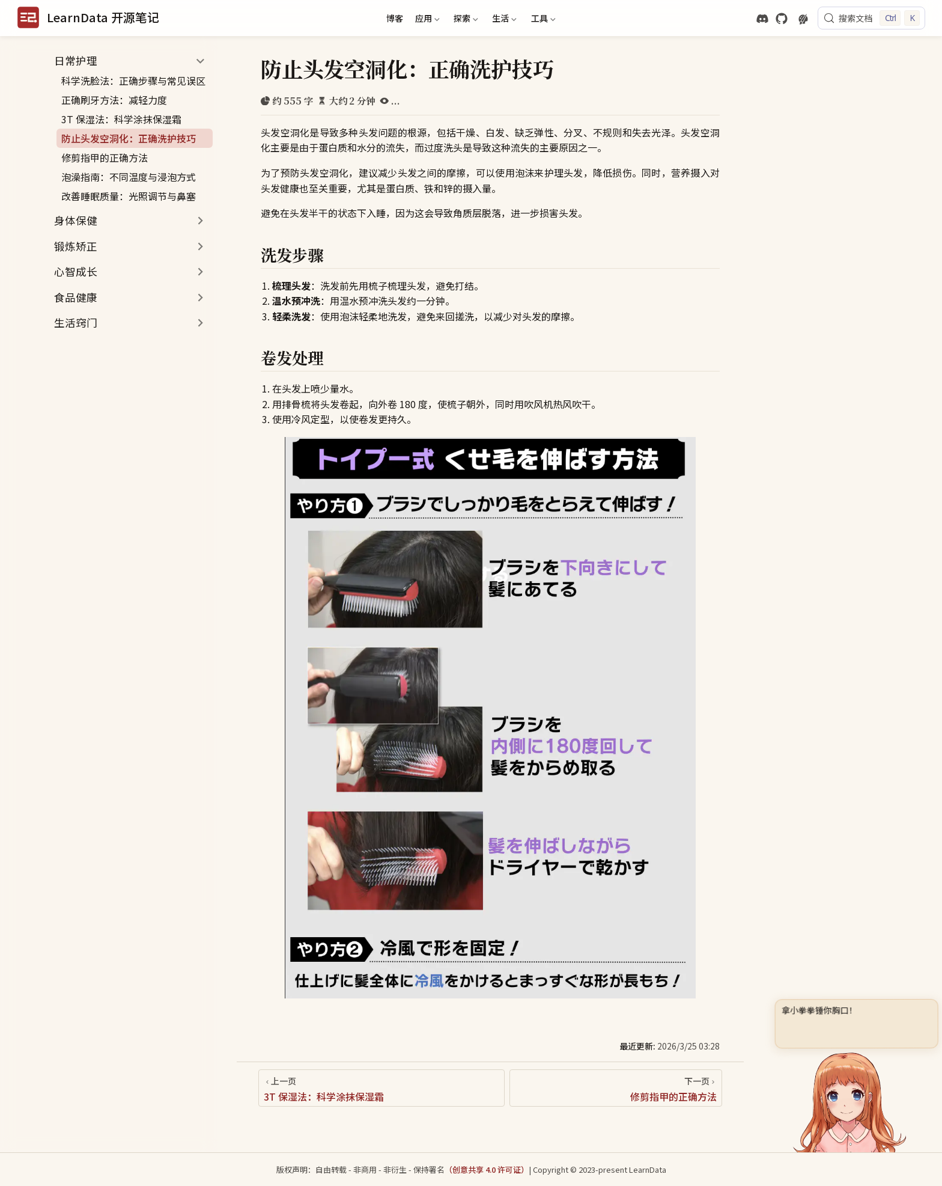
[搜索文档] (871, 18)
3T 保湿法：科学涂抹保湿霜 (121, 119)
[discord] (762, 19)
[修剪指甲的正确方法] (615, 1088)
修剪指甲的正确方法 (104, 157)
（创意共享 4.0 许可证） (487, 1169)
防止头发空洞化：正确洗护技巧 (128, 138)
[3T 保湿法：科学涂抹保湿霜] (381, 1088)
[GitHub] (781, 19)
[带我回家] (88, 18)
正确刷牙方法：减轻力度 (114, 100)
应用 (426, 20)
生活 (503, 20)
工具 (542, 20)
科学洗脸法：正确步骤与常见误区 (133, 80)
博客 (394, 18)
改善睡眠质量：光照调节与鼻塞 (128, 196)
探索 (464, 20)
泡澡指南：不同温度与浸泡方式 (128, 177)
